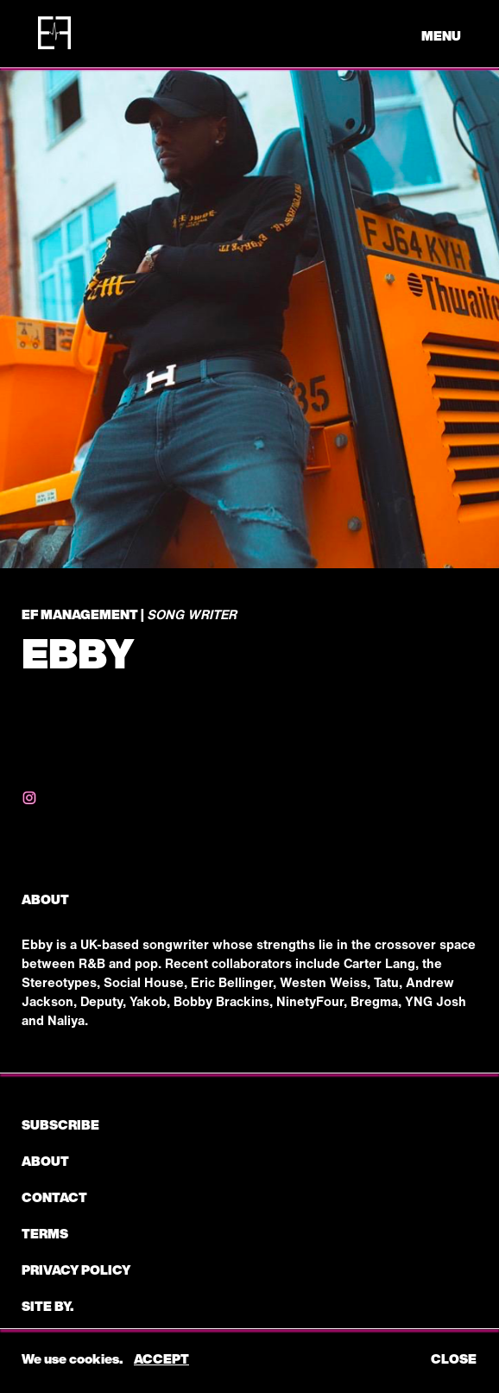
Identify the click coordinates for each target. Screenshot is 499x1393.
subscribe (60, 1124)
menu (441, 35)
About (45, 1160)
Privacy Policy (76, 1269)
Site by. (47, 1305)
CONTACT (54, 1196)
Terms (45, 1233)
